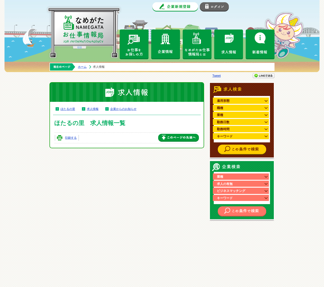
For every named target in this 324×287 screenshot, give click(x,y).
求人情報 (228, 44)
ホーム (82, 66)
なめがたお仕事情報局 (87, 29)
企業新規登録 (175, 6)
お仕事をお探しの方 (134, 44)
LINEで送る (263, 75)
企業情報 (165, 44)
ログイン (214, 6)
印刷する (71, 137)
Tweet (216, 75)
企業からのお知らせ (123, 109)
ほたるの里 (68, 109)
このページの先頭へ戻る (178, 138)
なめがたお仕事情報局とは (197, 44)
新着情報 (260, 44)
